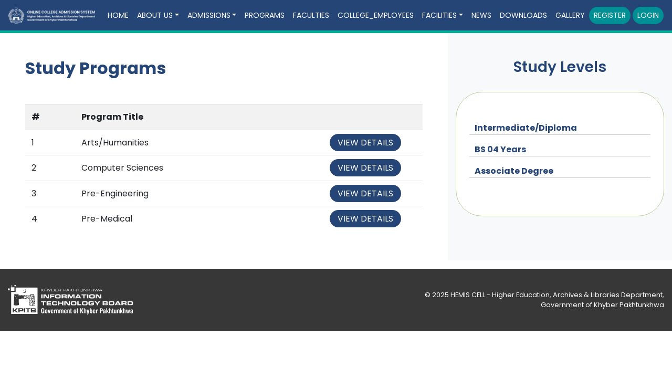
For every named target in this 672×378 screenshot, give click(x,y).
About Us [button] (155, 15)
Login (648, 15)
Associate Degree (514, 171)
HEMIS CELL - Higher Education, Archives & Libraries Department (556, 294)
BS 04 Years (500, 149)
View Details (365, 142)
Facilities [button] (439, 15)
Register (610, 15)
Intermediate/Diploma (526, 128)
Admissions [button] (208, 15)
